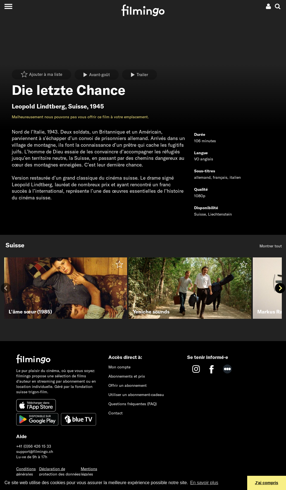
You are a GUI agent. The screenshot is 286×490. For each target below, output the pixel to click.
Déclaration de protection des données (59, 471)
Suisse (77, 106)
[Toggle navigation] (8, 6)
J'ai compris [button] (266, 483)
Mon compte (119, 367)
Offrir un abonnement (127, 385)
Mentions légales (89, 471)
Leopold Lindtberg (38, 106)
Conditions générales (26, 471)
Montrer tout (270, 245)
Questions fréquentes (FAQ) (132, 403)
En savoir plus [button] (204, 482)
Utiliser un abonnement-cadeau (136, 394)
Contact (115, 413)
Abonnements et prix (126, 376)
